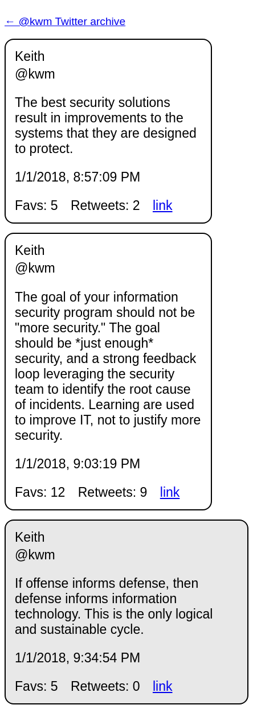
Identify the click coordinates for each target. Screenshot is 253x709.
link (163, 205)
